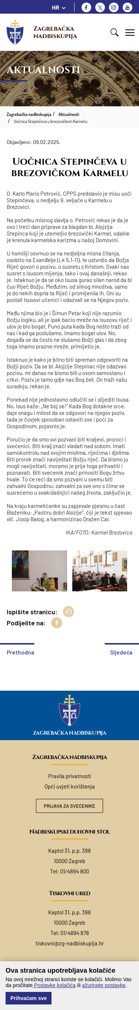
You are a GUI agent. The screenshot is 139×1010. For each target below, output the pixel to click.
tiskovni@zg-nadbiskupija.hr (70, 943)
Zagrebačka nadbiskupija (55, 32)
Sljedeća (121, 652)
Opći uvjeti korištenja (69, 786)
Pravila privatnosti (69, 776)
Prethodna (20, 652)
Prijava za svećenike (69, 806)
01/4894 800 (74, 871)
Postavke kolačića (54, 985)
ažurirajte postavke (104, 985)
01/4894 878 (74, 933)
